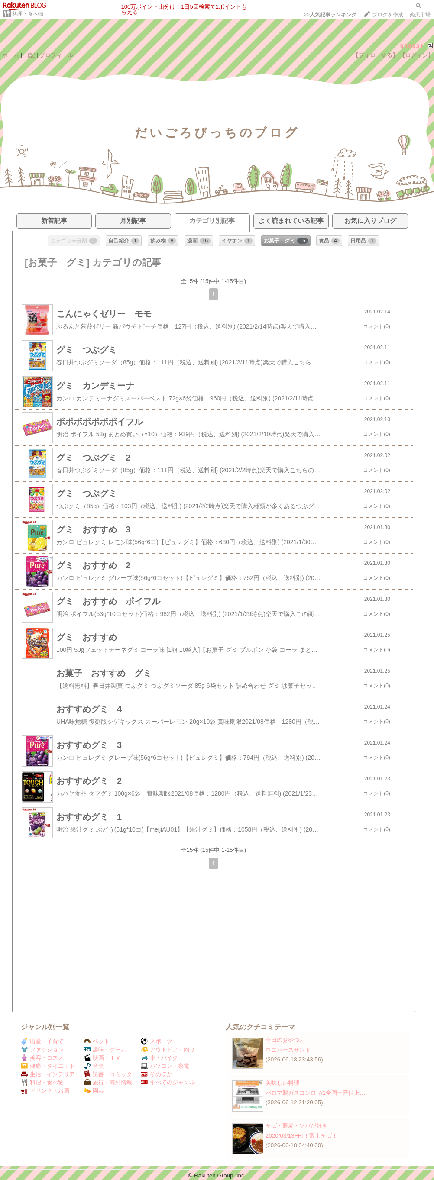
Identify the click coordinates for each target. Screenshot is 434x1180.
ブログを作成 (387, 15)
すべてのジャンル (168, 1082)
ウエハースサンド (288, 1050)
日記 (29, 55)
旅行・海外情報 (108, 1082)
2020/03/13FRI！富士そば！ (301, 1135)
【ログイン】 (417, 55)
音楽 (94, 1066)
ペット (97, 1041)
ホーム (10, 55)
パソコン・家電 (165, 1066)
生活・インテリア (48, 1074)
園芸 (94, 1090)
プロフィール (56, 55)
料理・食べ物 (27, 14)
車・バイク (159, 1057)
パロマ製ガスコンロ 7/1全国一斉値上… (316, 1093)
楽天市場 (420, 15)
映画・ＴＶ (102, 1057)
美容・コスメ (42, 1057)
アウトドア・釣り (168, 1049)
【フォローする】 (375, 55)
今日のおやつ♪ (284, 1040)
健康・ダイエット (48, 1066)
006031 (412, 46)
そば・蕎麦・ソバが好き (296, 1125)
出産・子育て (42, 1041)
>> (330, 15)
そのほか (156, 1074)
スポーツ (156, 1041)
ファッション (42, 1049)
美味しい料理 (282, 1083)
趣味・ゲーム (105, 1049)
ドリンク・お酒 (45, 1090)
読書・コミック (108, 1074)
